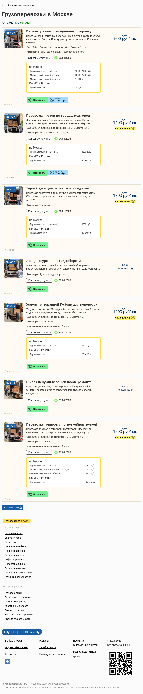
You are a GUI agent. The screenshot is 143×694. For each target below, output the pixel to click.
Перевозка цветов (15, 555)
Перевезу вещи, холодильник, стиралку (58, 31)
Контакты (10, 654)
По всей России (14, 533)
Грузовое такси (13, 592)
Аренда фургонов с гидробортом (53, 261)
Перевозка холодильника (19, 572)
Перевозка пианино (16, 568)
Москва (10, 104)
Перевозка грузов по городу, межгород (58, 115)
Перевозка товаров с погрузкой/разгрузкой (61, 424)
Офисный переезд (15, 601)
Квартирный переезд (16, 606)
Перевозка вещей (15, 550)
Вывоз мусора (13, 537)
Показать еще (11, 507)
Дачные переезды (15, 610)
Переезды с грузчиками (18, 597)
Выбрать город (13, 640)
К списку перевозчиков (52, 654)
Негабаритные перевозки (19, 614)
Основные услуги (38, 57)
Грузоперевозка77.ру (16, 521)
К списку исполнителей (21, 5)
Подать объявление (16, 647)
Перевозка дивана (15, 563)
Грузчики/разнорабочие (18, 576)
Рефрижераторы (14, 559)
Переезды (10, 542)
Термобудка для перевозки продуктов (57, 188)
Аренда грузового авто (17, 619)
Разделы (44, 640)
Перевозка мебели (15, 546)
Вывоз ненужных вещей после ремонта (58, 382)
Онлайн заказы (47, 647)
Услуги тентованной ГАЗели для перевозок (61, 304)
